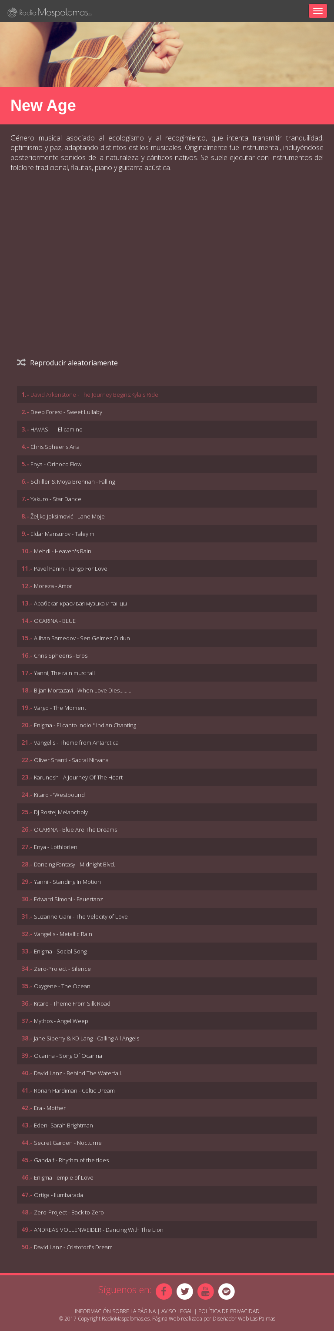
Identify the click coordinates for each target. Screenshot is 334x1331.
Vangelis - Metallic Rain (63, 934)
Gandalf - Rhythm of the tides (71, 1160)
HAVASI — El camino (56, 429)
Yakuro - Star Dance (55, 499)
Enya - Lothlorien (55, 847)
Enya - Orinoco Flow (55, 464)
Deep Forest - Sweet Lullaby (66, 412)
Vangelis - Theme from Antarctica (76, 742)
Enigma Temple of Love (64, 1177)
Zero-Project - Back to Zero (69, 1212)
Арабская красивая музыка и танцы (80, 603)
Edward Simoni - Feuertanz (68, 899)
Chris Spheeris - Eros (60, 655)
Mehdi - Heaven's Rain (62, 551)
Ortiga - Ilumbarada (58, 1195)
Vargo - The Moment (60, 708)
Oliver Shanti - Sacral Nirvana (71, 760)
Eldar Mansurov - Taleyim (62, 534)
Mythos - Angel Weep (61, 1021)
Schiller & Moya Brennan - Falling (72, 481)
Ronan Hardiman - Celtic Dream (74, 1090)
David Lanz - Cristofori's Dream (73, 1247)
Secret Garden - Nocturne (68, 1143)
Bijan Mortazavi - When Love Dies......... (82, 690)
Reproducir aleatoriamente (67, 363)
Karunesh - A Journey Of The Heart (78, 777)
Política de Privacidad (229, 1311)
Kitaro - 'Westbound (59, 795)
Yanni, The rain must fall (64, 673)
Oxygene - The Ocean (62, 986)
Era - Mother (50, 1108)
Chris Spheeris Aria (55, 447)
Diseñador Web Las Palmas (244, 1318)
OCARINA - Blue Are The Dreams (75, 829)
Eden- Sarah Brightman (63, 1125)
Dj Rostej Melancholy (61, 812)
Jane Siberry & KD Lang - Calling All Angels (86, 1038)
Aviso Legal (177, 1311)
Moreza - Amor (53, 586)
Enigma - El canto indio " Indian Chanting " (87, 725)
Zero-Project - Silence (62, 969)
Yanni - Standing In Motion (67, 882)
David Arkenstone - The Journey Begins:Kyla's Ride (94, 394)
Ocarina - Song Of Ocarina (68, 1056)
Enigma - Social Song (60, 951)
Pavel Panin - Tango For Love (70, 568)
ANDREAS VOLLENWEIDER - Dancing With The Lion (99, 1230)
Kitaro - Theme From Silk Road (72, 1003)
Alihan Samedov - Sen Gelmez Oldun (82, 638)
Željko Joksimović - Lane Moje (67, 516)
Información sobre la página (115, 1311)
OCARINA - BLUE (55, 621)
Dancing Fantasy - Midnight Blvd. (74, 864)
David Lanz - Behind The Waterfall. (78, 1073)
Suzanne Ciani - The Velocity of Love (81, 916)
